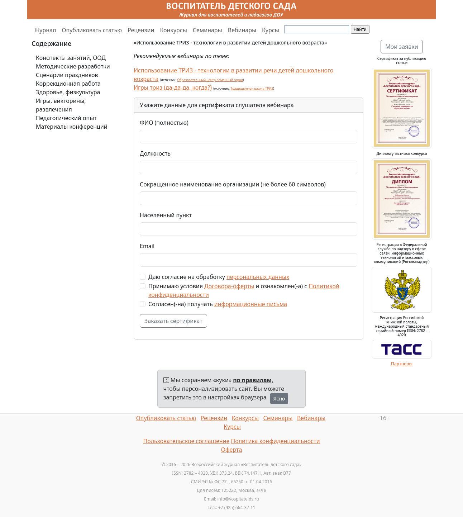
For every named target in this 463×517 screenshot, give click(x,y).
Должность (155, 153)
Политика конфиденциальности (275, 441)
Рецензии (141, 30)
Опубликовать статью (92, 30)
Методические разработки (73, 66)
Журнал (45, 30)
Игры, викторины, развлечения (61, 105)
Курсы (270, 30)
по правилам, (253, 380)
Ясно (279, 398)
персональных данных (257, 277)
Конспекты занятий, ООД (71, 58)
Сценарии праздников (67, 75)
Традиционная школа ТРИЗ (251, 88)
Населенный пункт (166, 215)
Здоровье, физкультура (68, 92)
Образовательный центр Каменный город (210, 79)
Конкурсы (173, 30)
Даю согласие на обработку (218, 277)
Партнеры (401, 364)
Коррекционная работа (68, 83)
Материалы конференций (72, 127)
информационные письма (250, 304)
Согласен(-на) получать (217, 304)
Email (147, 246)
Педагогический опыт (66, 118)
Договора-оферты (229, 286)
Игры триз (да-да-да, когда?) (173, 87)
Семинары (207, 30)
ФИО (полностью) (164, 123)
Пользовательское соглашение (186, 441)
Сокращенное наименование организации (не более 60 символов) (233, 184)
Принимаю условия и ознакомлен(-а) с (243, 290)
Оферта (231, 450)
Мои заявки (401, 47)
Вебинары (242, 30)
